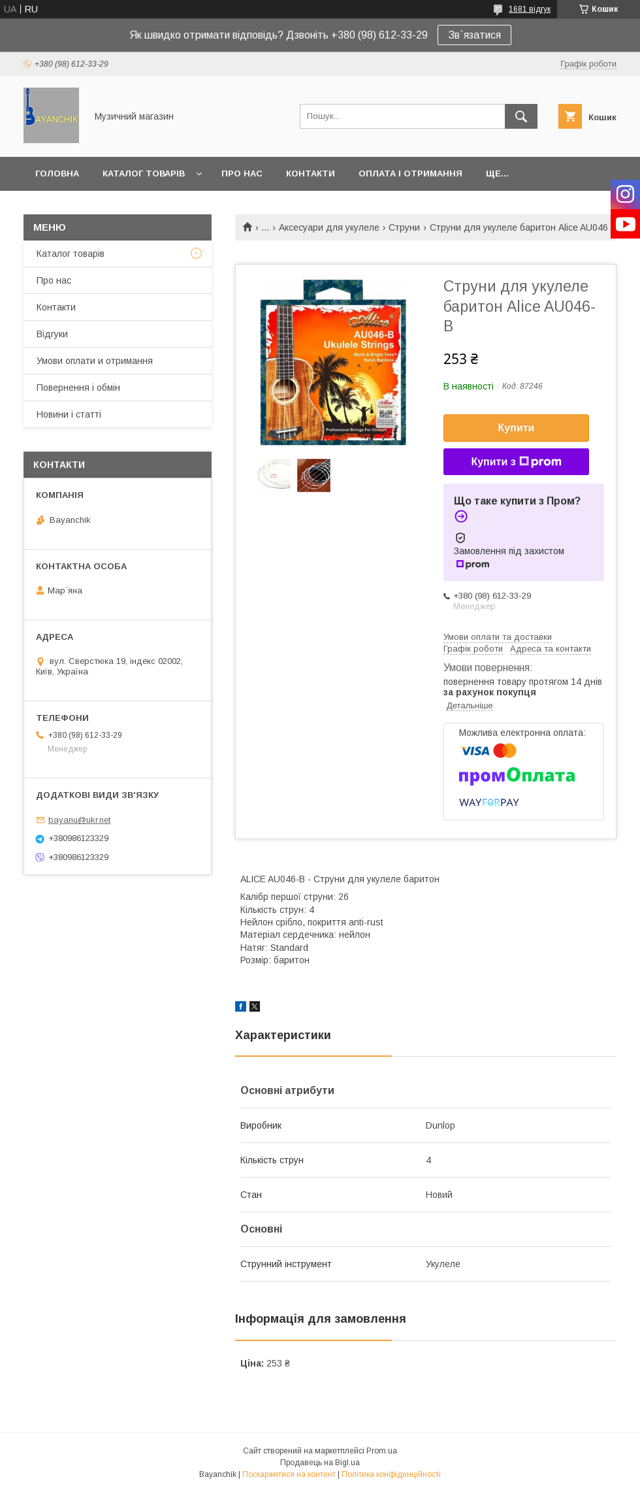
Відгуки (52, 334)
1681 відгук (530, 9)
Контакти (310, 173)
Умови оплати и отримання (95, 361)
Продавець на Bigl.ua (320, 1462)
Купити (516, 427)
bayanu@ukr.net (79, 820)
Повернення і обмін (78, 387)
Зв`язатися (474, 35)
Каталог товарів (144, 173)
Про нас (242, 173)
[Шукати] (521, 116)
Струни (404, 227)
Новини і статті (69, 414)
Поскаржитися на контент (289, 1474)
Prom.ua (381, 1450)
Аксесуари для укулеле (329, 227)
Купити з (516, 462)
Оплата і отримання (410, 173)
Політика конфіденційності (391, 1474)
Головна (57, 173)
